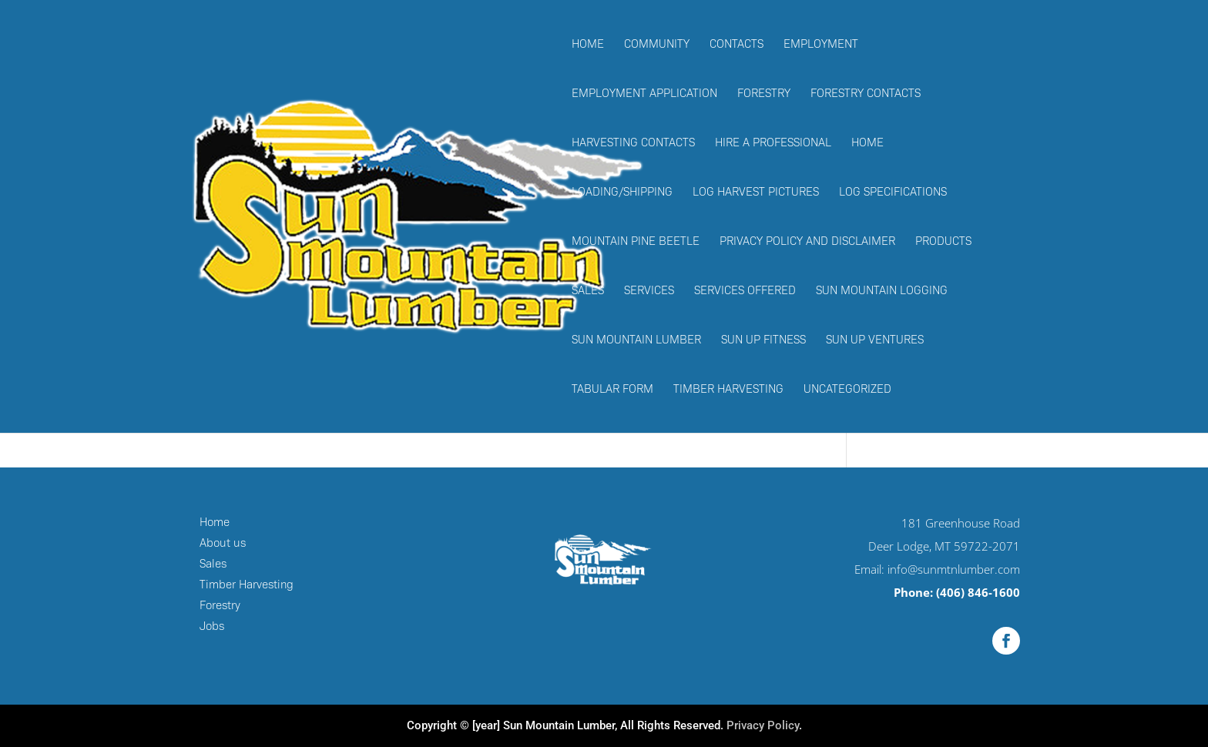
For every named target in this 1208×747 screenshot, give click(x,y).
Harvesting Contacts (633, 143)
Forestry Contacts (865, 94)
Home (588, 45)
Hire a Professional (773, 143)
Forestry (763, 94)
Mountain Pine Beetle (636, 242)
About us (223, 543)
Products (943, 242)
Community (657, 45)
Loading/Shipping (622, 192)
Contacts (736, 45)
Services (649, 291)
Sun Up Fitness (763, 340)
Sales (588, 291)
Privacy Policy (762, 725)
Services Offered (745, 291)
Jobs (212, 626)
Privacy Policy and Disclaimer (807, 242)
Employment (821, 45)
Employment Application (644, 94)
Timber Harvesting (728, 390)
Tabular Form (612, 390)
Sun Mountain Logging (882, 291)
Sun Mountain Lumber (636, 340)
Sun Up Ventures (875, 340)
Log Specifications (893, 192)
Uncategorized (847, 390)
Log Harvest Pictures (756, 192)
